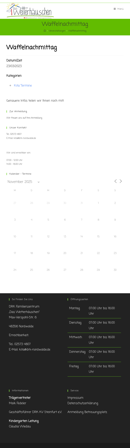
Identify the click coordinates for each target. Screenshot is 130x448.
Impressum (75, 398)
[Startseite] (45, 31)
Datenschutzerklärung (83, 403)
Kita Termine (23, 85)
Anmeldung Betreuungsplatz (87, 412)
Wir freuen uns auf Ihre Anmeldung (24, 118)
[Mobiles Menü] (119, 9)
